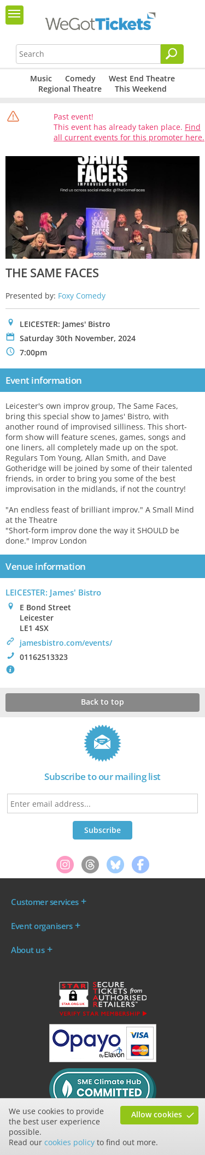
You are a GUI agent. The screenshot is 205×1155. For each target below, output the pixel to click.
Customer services (45, 901)
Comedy (80, 78)
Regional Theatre (70, 89)
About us (27, 949)
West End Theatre (142, 78)
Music (41, 78)
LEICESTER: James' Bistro (53, 592)
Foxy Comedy (82, 295)
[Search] (172, 54)
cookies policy (69, 1142)
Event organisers (41, 925)
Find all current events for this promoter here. (129, 132)
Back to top (102, 701)
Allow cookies (156, 1114)
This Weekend (141, 89)
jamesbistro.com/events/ (66, 643)
